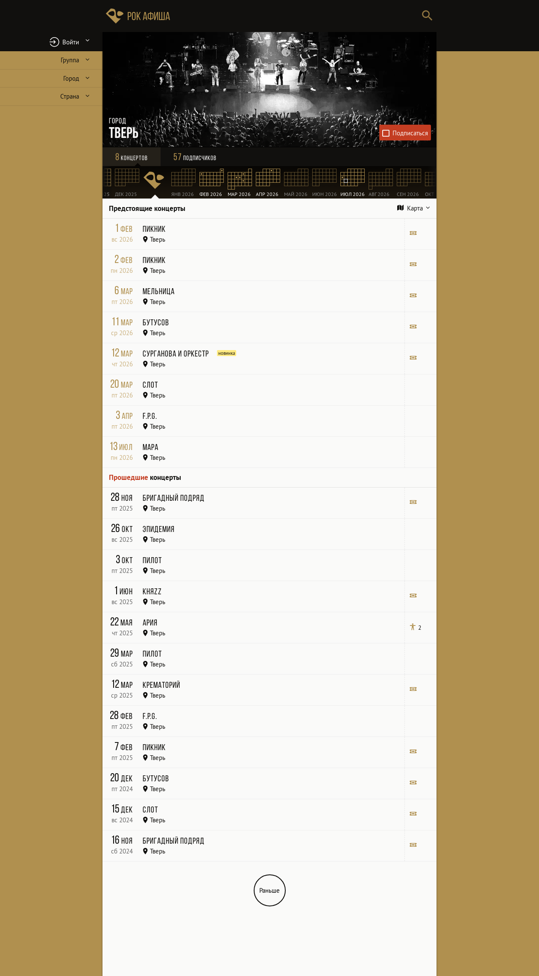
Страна (69, 96)
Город (71, 78)
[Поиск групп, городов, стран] (295, 16)
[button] (51, 41)
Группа (70, 60)
